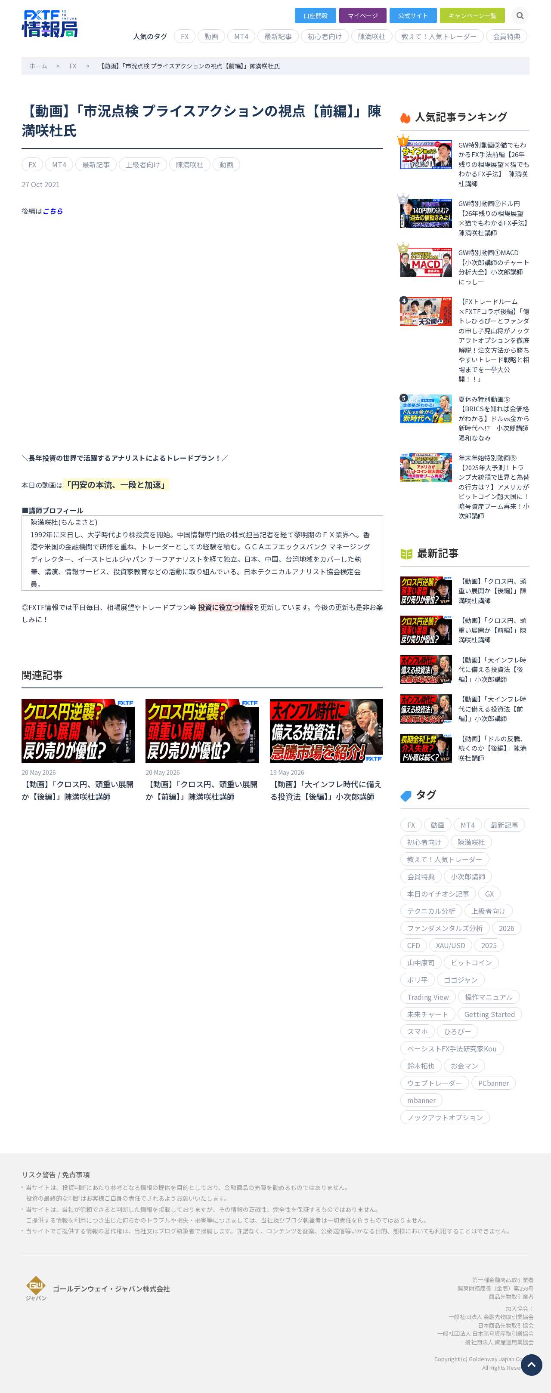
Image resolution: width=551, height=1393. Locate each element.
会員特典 (506, 36)
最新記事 (278, 36)
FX (185, 36)
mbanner (421, 1100)
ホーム (38, 66)
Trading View (428, 997)
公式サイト (413, 15)
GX (489, 893)
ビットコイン (471, 962)
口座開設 (315, 15)
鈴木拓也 (421, 1065)
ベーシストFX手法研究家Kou (452, 1048)
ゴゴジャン (461, 979)
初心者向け (325, 36)
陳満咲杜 (372, 36)
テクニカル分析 (431, 911)
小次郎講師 (468, 876)
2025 (489, 945)
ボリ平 (417, 979)
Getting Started (489, 1014)
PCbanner (493, 1083)
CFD (413, 945)
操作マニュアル (489, 997)
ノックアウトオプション (445, 1117)
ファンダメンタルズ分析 (445, 928)
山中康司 (421, 962)
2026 (506, 928)
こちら (52, 211)
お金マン (464, 1065)
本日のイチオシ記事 (438, 893)
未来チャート (428, 1014)
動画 (211, 36)
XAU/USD (450, 945)
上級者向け (143, 164)
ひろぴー (457, 1031)
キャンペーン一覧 (472, 15)
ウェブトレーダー (434, 1083)
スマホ (417, 1031)
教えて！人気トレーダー (439, 36)
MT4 (241, 36)
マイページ (363, 15)
